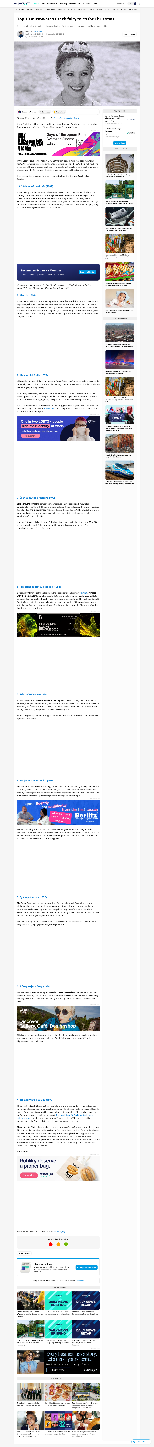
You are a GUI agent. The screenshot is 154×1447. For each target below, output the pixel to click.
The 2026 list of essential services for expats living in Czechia (57, 1432)
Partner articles (58, 1379)
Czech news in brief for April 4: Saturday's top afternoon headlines (83, 1342)
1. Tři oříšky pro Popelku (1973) (35, 1099)
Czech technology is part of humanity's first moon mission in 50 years (118, 229)
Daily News (20, 10)
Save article (45, 112)
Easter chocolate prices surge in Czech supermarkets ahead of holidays (118, 284)
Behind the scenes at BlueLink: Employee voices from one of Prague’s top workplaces (28, 1433)
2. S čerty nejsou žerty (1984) (33, 986)
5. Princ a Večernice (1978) (32, 694)
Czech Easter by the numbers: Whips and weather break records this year (30, 1314)
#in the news (24, 1253)
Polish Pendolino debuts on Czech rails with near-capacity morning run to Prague (119, 483)
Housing (71, 10)
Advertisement (95, 130)
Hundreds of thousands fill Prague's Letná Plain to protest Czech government (119, 345)
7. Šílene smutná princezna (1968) (36, 497)
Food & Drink (50, 10)
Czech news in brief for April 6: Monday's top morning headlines (57, 1313)
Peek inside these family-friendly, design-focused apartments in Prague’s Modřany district (85, 1405)
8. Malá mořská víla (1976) (32, 375)
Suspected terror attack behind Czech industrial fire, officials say (118, 372)
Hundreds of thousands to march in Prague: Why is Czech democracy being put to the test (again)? (118, 428)
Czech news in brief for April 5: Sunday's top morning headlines (57, 1341)
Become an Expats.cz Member (41, 270)
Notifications (59, 112)
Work (99, 10)
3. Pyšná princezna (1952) (32, 897)
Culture (38, 10)
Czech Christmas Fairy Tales (66, 118)
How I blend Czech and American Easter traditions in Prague (57, 1404)
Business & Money (119, 10)
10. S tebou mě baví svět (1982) (35, 186)
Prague (30, 10)
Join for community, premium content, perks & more (42, 274)
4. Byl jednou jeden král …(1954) (35, 780)
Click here (80, 1280)
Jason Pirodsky (37, 31)
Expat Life (61, 10)
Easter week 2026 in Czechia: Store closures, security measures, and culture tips (119, 257)
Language (133, 10)
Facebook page (59, 1231)
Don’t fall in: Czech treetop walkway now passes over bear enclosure (119, 176)
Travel (107, 10)
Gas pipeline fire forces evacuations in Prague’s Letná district (118, 456)
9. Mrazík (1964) (26, 295)
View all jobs (120, 143)
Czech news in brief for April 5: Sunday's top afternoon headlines (85, 1313)
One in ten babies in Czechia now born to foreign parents (119, 311)
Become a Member (87, 272)
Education (82, 10)
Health (91, 10)
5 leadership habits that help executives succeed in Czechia (28, 1404)
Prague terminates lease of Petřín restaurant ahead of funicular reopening (30, 1342)
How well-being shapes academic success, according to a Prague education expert (84, 1433)
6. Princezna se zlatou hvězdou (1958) (39, 586)
